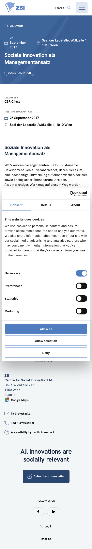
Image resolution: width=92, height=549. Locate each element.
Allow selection (46, 341)
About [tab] (75, 205)
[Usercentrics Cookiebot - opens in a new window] (69, 193)
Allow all (46, 329)
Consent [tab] (16, 205)
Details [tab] (46, 205)
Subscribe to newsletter (46, 476)
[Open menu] (82, 7)
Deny (46, 352)
